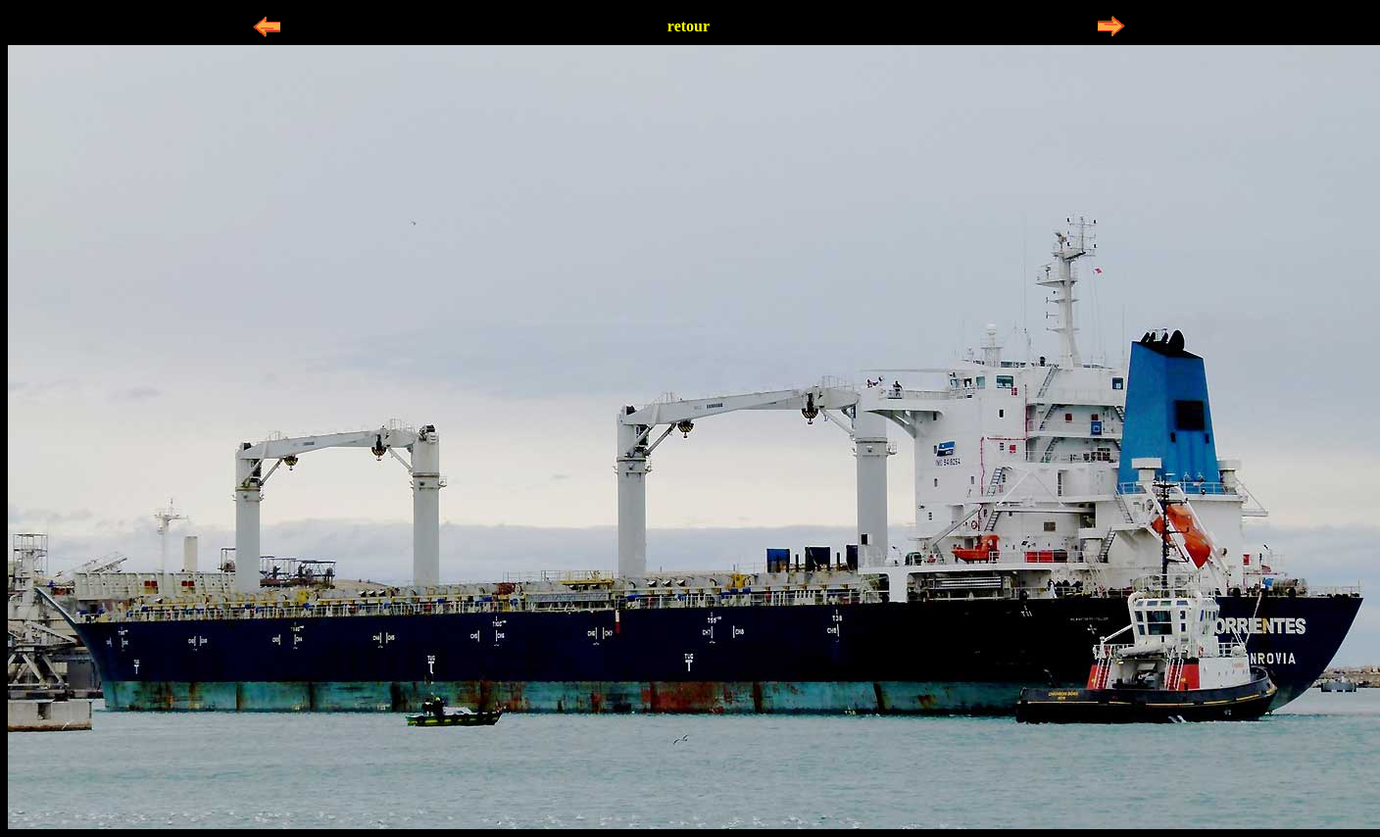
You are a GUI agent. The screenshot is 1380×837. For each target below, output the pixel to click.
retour (688, 26)
